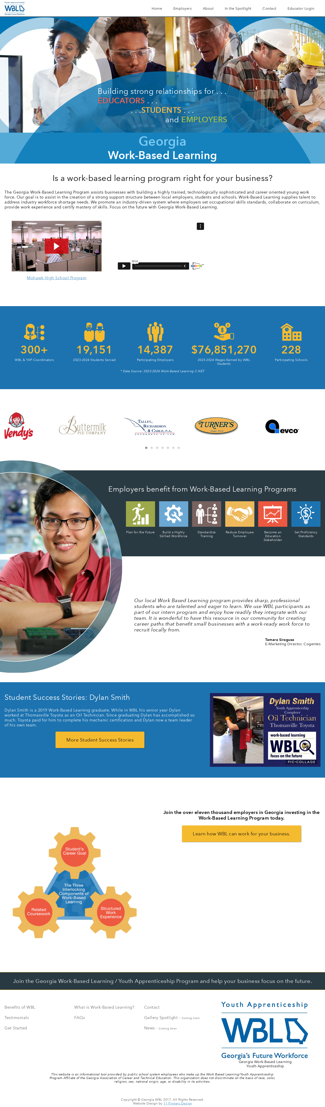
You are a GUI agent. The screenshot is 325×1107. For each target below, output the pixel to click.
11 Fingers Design (177, 1103)
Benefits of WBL (20, 1007)
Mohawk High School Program (56, 277)
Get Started (16, 1028)
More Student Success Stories (100, 740)
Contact (269, 8)
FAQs (79, 1017)
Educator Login (301, 8)
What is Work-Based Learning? (104, 1007)
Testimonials (17, 1017)
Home (157, 8)
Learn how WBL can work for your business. (241, 834)
